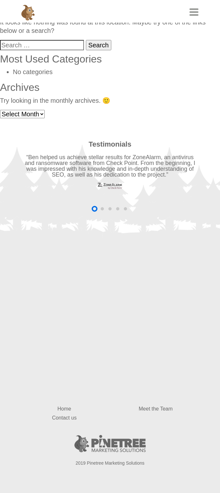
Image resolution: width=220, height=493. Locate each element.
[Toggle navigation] (193, 12)
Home (64, 408)
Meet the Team (156, 408)
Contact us (64, 417)
